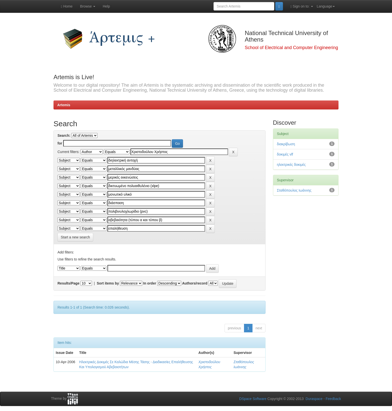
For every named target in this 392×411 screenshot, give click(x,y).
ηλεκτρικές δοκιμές (291, 165)
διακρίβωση (286, 144)
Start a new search (75, 237)
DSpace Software (252, 399)
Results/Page (69, 283)
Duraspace (314, 399)
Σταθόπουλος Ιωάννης (294, 190)
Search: (64, 135)
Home (66, 6)
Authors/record (194, 283)
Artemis (63, 105)
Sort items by (108, 283)
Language (326, 6)
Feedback (333, 399)
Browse (87, 6)
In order (149, 283)
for (60, 143)
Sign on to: (301, 6)
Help (106, 6)
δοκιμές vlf (285, 154)
